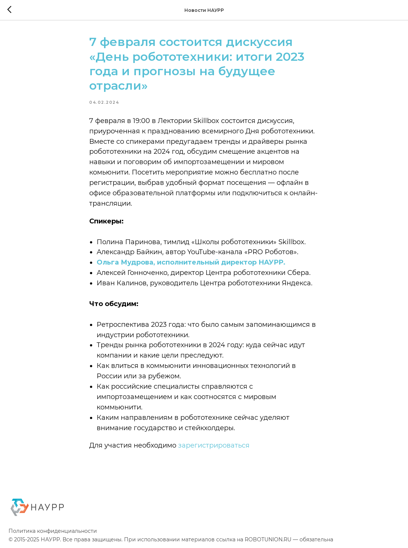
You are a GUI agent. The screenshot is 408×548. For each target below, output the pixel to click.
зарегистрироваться (214, 446)
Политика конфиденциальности (53, 532)
